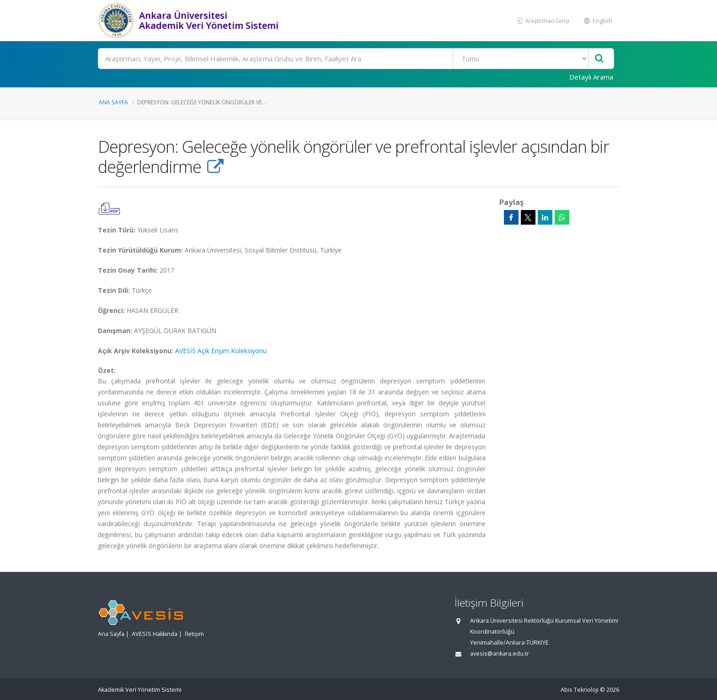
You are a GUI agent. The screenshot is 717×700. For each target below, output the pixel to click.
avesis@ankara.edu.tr (499, 653)
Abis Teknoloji (580, 690)
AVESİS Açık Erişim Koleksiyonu (221, 350)
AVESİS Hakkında (154, 634)
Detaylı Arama (591, 76)
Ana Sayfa (113, 102)
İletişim (194, 634)
